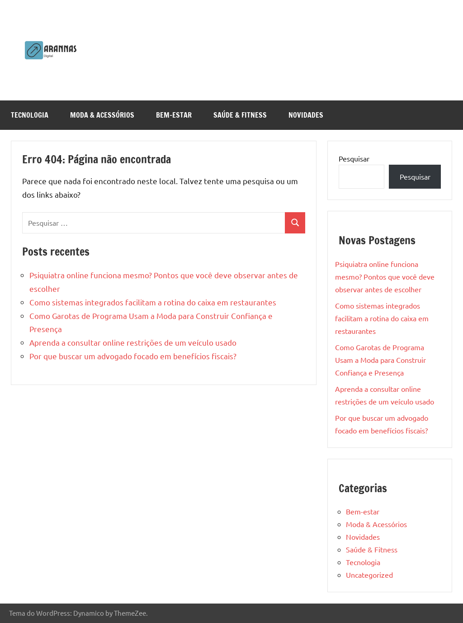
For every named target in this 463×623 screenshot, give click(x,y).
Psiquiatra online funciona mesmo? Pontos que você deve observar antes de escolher (385, 276)
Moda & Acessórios (102, 115)
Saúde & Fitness (240, 115)
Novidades (305, 115)
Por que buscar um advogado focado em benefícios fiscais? (132, 356)
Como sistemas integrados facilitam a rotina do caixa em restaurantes (152, 302)
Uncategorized (369, 574)
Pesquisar (354, 158)
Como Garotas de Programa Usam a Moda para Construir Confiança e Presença (380, 359)
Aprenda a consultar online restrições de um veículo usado (132, 342)
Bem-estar (174, 115)
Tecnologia (29, 115)
